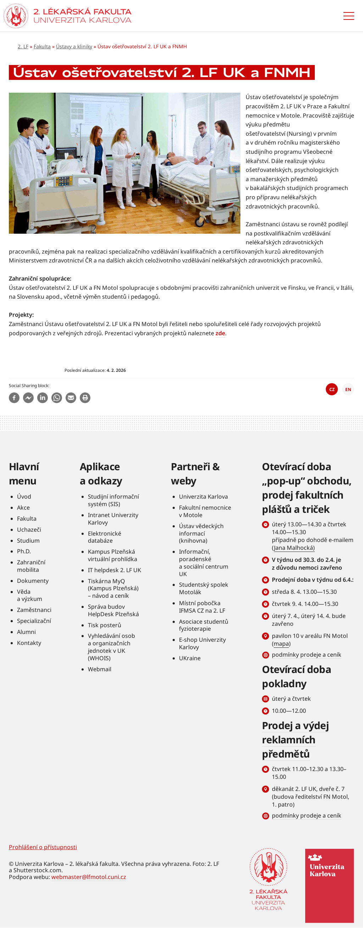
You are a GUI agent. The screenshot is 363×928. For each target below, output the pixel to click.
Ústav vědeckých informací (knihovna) (201, 533)
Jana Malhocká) (294, 548)
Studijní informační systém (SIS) (113, 500)
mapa (281, 643)
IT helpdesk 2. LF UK (114, 570)
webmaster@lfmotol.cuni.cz (88, 877)
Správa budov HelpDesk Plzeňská (113, 610)
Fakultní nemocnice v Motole (205, 511)
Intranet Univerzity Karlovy (113, 518)
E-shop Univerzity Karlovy (202, 643)
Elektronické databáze (104, 537)
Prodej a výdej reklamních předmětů (295, 739)
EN (348, 389)
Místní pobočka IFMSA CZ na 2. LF (202, 606)
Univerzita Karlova (203, 496)
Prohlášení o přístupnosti (43, 847)
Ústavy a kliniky (74, 46)
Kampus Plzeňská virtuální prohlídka (112, 555)
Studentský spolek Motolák (203, 588)
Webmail (99, 669)
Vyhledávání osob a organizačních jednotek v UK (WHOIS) (111, 647)
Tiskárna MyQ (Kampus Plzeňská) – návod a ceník (113, 588)
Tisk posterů (104, 625)
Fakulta (42, 46)
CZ (332, 389)
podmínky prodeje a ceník (306, 654)
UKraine (190, 658)
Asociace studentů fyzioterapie (203, 625)
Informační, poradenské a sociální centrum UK (203, 562)
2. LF (23, 46)
